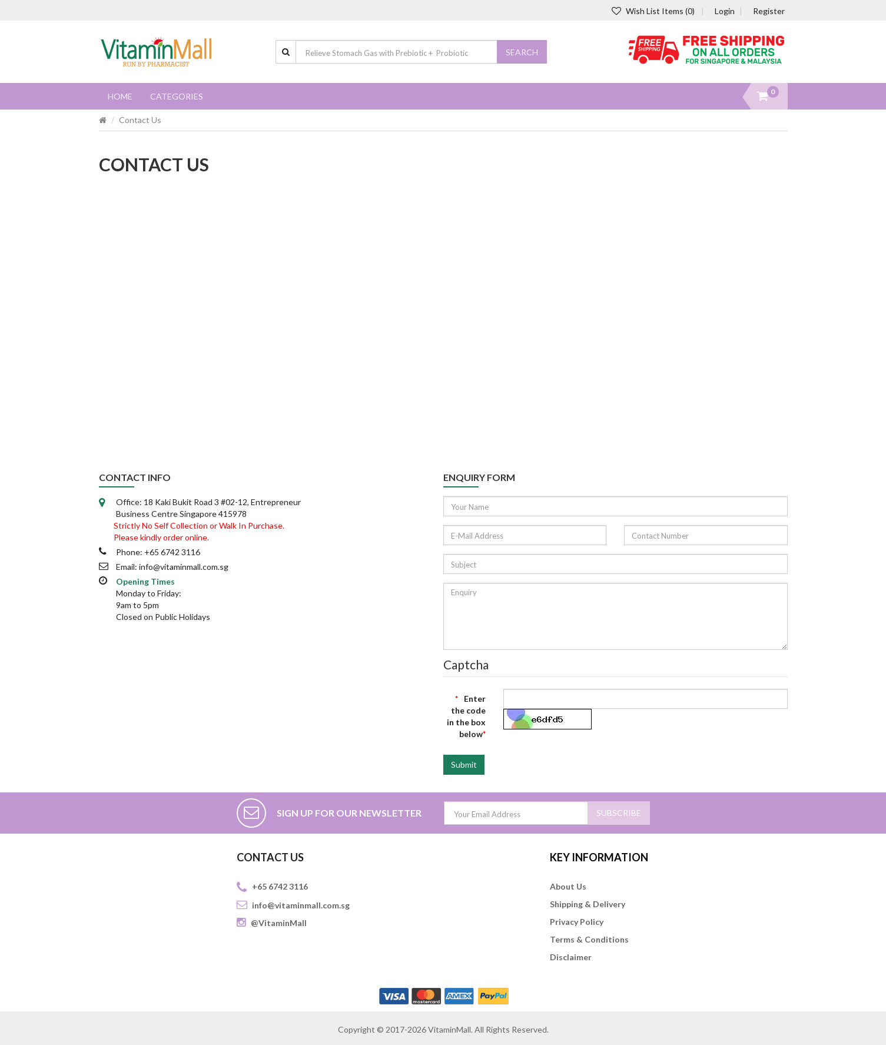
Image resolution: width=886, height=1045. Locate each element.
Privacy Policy (576, 922)
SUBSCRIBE (618, 813)
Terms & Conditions (589, 939)
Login (725, 11)
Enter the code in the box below (466, 716)
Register (769, 11)
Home (120, 96)
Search (522, 52)
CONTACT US (270, 857)
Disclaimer (571, 957)
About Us (568, 886)
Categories (176, 96)
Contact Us (140, 120)
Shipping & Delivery (587, 904)
